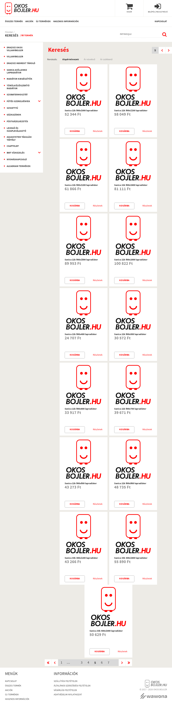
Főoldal (9, 32)
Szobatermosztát (17, 95)
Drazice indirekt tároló (21, 63)
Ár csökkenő (106, 59)
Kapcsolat (161, 21)
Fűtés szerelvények (18, 101)
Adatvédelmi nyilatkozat (68, 694)
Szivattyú (12, 108)
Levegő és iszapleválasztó (16, 130)
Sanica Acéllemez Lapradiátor (17, 71)
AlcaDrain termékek (19, 166)
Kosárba (75, 131)
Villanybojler (15, 57)
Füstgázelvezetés (17, 122)
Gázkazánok (14, 115)
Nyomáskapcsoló (17, 160)
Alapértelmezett (70, 59)
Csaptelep (13, 146)
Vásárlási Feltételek (65, 690)
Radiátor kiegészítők (19, 79)
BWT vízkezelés (16, 153)
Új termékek (43, 21)
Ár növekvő (89, 59)
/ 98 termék (26, 36)
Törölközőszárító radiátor (18, 87)
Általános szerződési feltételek (72, 686)
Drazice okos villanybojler (15, 49)
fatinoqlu (126, 34)
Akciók (29, 21)
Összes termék (14, 21)
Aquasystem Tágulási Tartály (19, 138)
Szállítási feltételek (65, 681)
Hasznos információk (66, 21)
